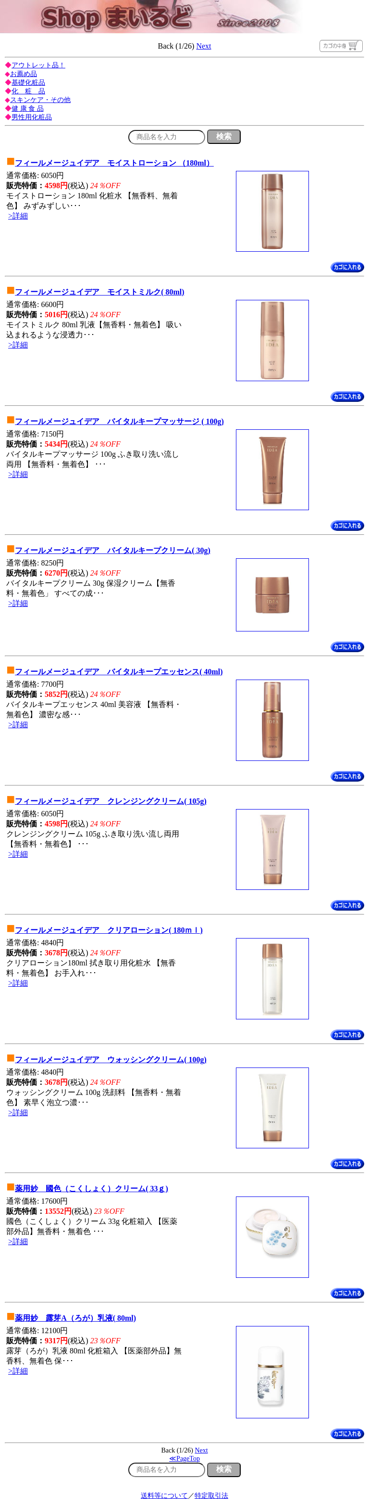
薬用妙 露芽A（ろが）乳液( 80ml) (75, 1318)
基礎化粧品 (28, 82)
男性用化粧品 (32, 117)
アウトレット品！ (38, 65)
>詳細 (18, 216)
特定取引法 (211, 1495)
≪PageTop (184, 1458)
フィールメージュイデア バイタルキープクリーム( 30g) (112, 550)
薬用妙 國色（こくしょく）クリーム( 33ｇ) (91, 1188)
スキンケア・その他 (40, 99)
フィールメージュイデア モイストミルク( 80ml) (99, 292)
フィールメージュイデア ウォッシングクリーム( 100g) (111, 1059)
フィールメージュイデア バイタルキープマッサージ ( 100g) (119, 421)
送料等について (164, 1495)
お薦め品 (23, 73)
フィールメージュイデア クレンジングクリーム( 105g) (111, 801)
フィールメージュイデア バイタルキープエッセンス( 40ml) (118, 672)
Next (203, 46)
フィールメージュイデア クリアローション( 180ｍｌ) (109, 930)
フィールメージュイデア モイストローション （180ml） (114, 163)
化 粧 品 (28, 91)
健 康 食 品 (28, 108)
